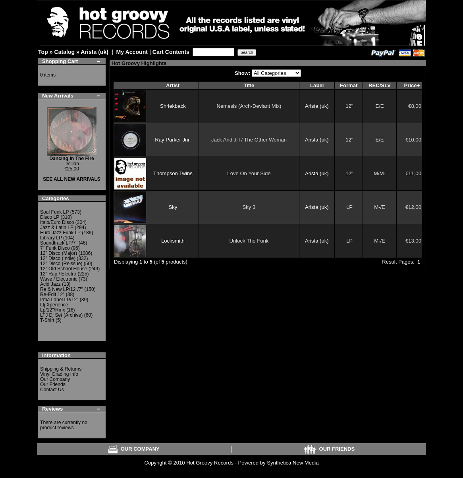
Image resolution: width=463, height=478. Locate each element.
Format (348, 85)
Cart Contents (170, 52)
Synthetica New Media (292, 463)
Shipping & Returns (60, 369)
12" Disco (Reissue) (61, 263)
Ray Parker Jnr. (173, 140)
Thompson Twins (173, 173)
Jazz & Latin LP (56, 227)
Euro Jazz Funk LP (60, 232)
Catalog (64, 52)
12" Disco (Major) (58, 253)
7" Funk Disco (55, 248)
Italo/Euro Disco (57, 222)
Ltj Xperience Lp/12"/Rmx (54, 307)
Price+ (412, 85)
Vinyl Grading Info (59, 374)
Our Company (55, 379)
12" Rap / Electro (58, 274)
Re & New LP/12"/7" (61, 289)
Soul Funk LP (54, 212)
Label (317, 85)
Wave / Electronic (58, 279)
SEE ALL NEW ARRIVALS (71, 179)
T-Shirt (47, 320)
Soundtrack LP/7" (58, 243)
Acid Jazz (50, 284)
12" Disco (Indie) (57, 258)
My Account (132, 52)
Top (43, 52)
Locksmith (173, 241)
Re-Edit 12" (52, 294)
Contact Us (52, 389)
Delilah (71, 161)
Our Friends (53, 384)
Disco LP (49, 217)
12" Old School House (63, 269)
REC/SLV (379, 85)
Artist (172, 85)
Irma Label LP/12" (59, 299)
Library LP (51, 238)
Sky (172, 207)
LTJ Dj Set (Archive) (61, 315)
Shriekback (173, 106)
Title (249, 85)
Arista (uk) (94, 52)
